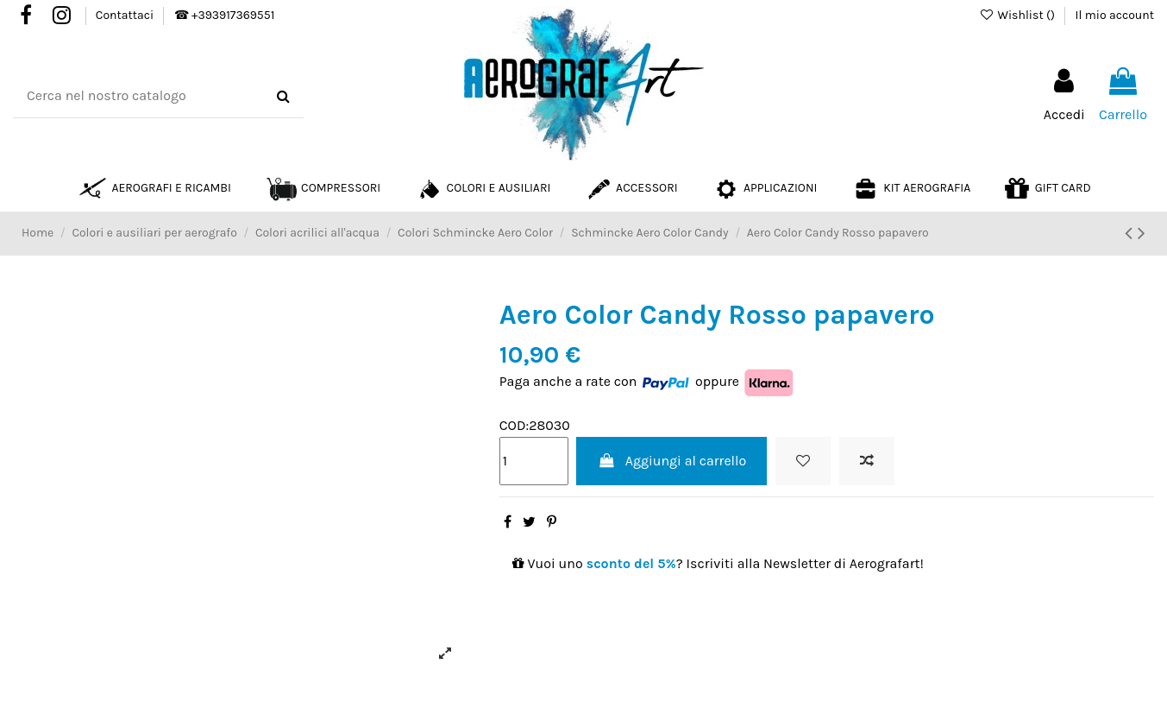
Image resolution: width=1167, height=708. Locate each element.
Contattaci (126, 15)
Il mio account (1115, 15)
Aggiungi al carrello (671, 460)
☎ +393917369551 (224, 15)
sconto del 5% (631, 563)
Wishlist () (1018, 15)
